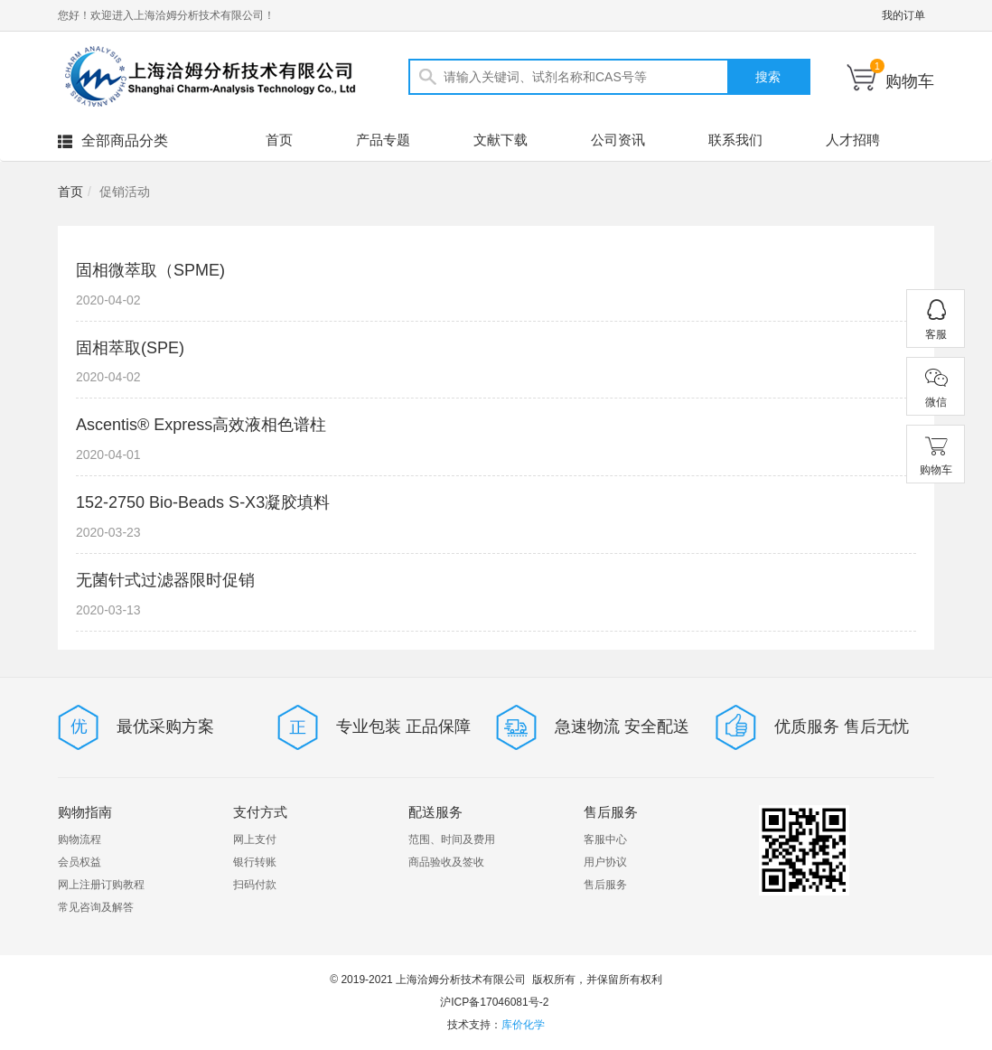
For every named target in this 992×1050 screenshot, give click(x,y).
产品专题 (383, 139)
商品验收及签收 (446, 862)
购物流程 (79, 839)
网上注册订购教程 (101, 884)
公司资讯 (618, 139)
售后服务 (605, 884)
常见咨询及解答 (96, 907)
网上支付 (254, 839)
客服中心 (605, 839)
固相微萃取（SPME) (150, 270)
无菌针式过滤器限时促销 (165, 580)
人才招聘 (853, 139)
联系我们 (735, 139)
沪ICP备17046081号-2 (494, 1002)
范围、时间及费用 (451, 839)
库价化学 (523, 1024)
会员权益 (79, 862)
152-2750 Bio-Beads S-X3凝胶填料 (203, 502)
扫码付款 (254, 884)
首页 (279, 139)
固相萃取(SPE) (130, 348)
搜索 (768, 77)
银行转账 (254, 862)
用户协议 (605, 862)
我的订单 (903, 15)
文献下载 (500, 139)
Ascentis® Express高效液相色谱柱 (201, 425)
